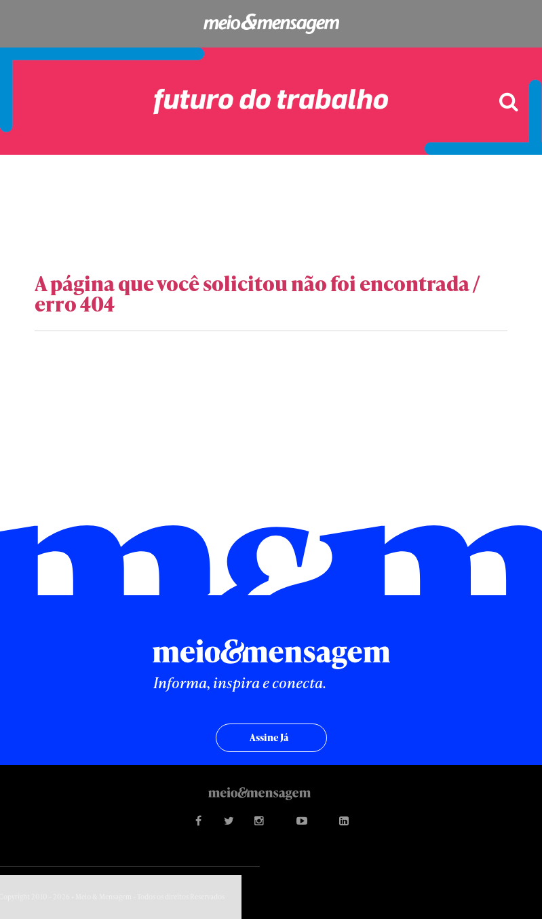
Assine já (269, 737)
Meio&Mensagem (271, 24)
